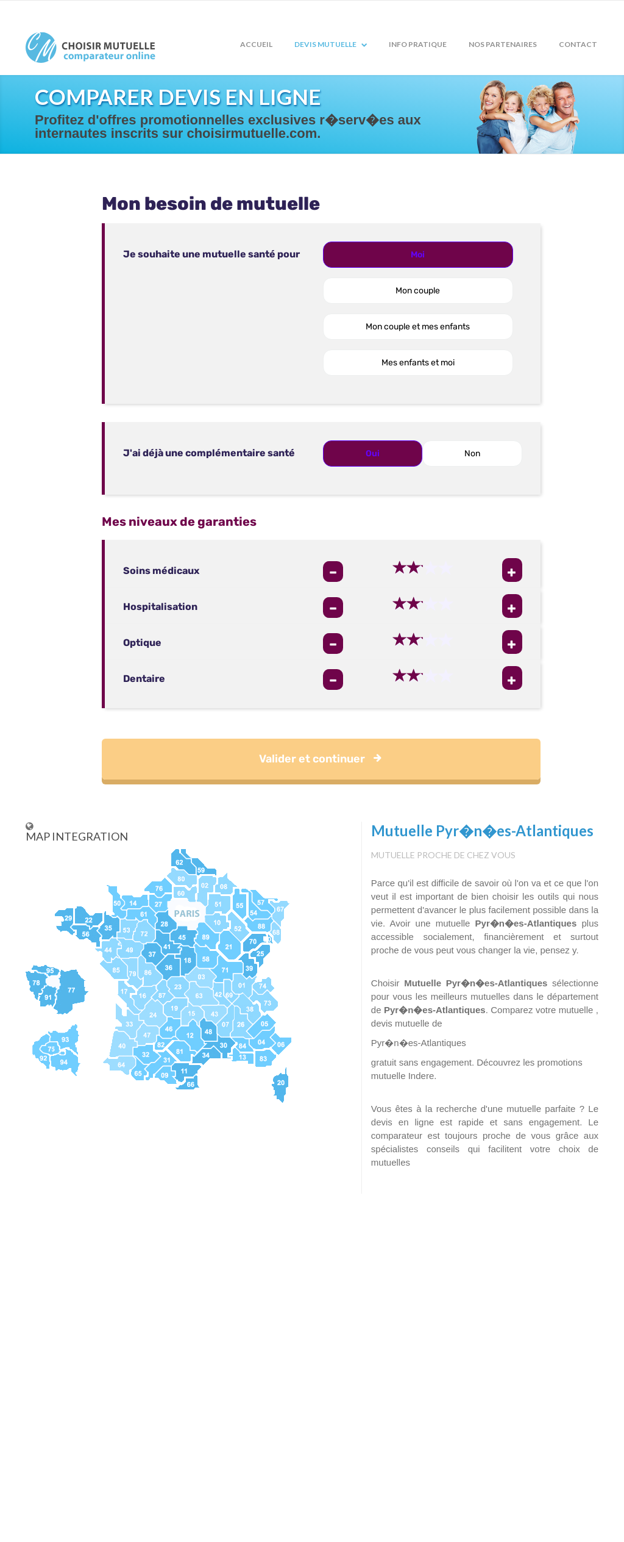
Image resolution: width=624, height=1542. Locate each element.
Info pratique (418, 44)
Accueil (256, 44)
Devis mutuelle (330, 44)
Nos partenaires (503, 44)
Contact (578, 44)
